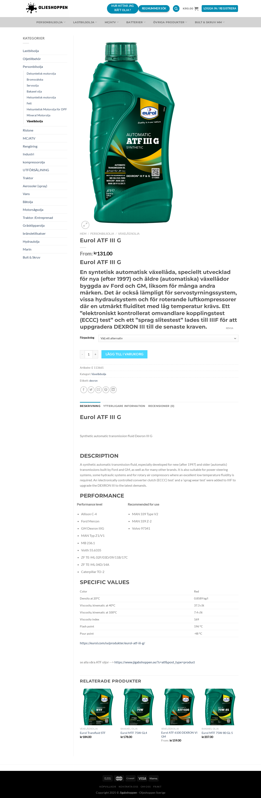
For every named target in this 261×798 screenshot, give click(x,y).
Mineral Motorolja (38, 115)
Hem (83, 233)
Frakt (157, 786)
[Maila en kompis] (98, 389)
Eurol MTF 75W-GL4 (134, 732)
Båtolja (28, 202)
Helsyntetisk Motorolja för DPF (47, 109)
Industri (28, 154)
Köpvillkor (107, 786)
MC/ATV (112, 22)
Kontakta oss (128, 786)
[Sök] (176, 8)
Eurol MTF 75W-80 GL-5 (217, 732)
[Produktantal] (89, 354)
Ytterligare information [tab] (124, 406)
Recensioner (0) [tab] (161, 406)
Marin (27, 249)
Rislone (28, 130)
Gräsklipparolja (34, 225)
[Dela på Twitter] (91, 389)
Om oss (146, 786)
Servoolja (33, 85)
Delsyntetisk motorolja (41, 73)
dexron (93, 380)
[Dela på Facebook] (83, 389)
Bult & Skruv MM (210, 22)
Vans (26, 194)
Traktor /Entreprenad (38, 217)
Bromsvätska (35, 79)
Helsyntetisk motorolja (41, 97)
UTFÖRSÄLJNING (36, 170)
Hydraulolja (31, 241)
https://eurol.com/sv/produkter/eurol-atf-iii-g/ (112, 643)
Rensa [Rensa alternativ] (229, 328)
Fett (29, 103)
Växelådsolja (35, 121)
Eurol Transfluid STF (93, 732)
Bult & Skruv (31, 257)
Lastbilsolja (85, 22)
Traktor (28, 178)
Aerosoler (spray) (35, 186)
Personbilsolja (51, 22)
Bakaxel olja (34, 91)
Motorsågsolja (33, 209)
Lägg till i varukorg (125, 354)
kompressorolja (34, 162)
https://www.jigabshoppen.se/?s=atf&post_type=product (154, 662)
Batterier (136, 22)
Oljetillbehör (32, 59)
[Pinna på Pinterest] (105, 389)
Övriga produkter (170, 22)
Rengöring (30, 146)
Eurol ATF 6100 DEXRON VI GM (179, 734)
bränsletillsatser (34, 233)
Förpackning (87, 337)
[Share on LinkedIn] (113, 389)
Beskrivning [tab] (90, 406)
